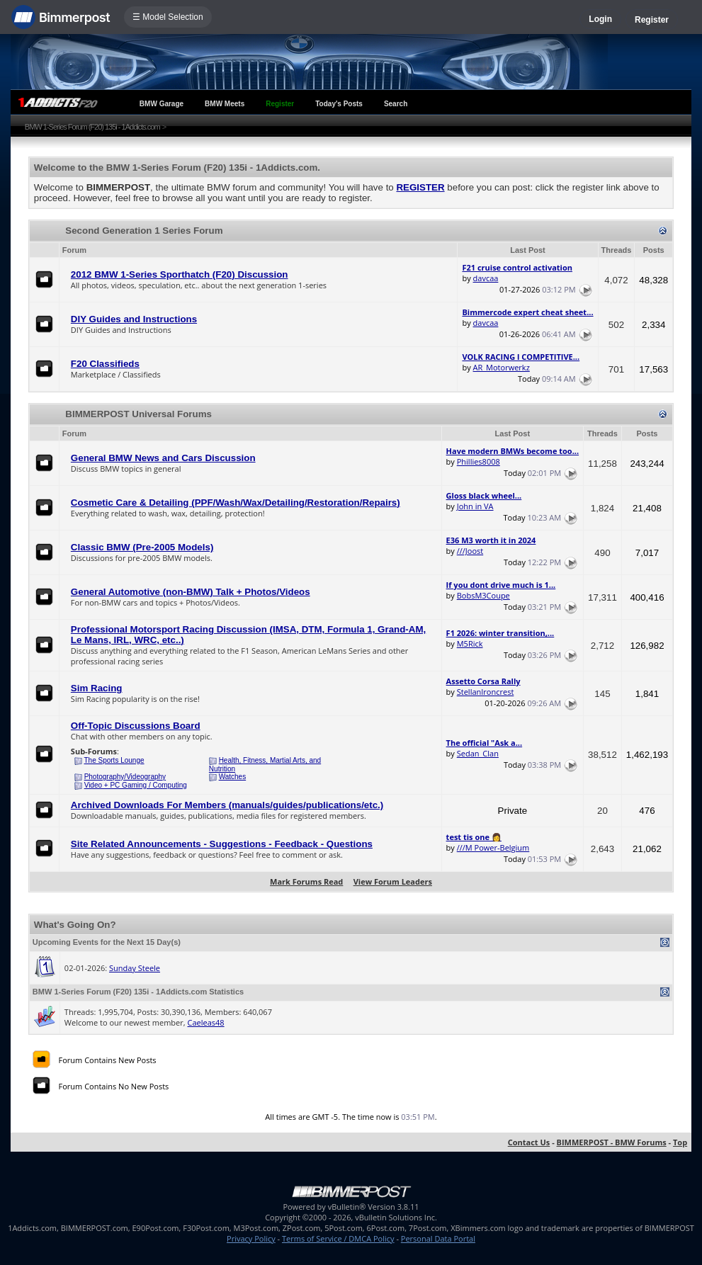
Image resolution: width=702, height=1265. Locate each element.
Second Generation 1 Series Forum (143, 230)
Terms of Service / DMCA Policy (338, 1238)
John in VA (475, 506)
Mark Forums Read (306, 881)
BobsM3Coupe (483, 595)
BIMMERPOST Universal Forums (138, 414)
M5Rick (470, 643)
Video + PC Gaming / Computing (135, 785)
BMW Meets (224, 104)
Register (652, 20)
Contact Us (529, 1142)
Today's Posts (339, 104)
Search (395, 104)
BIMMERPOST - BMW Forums (612, 1142)
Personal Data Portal (438, 1238)
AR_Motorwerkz (501, 367)
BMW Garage (161, 104)
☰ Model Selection (167, 17)
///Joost (470, 550)
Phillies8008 (478, 461)
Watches (233, 777)
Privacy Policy (251, 1238)
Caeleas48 (205, 1022)
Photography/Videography (125, 777)
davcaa (486, 278)
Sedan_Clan (478, 753)
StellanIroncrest (485, 691)
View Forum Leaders (392, 881)
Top (680, 1142)
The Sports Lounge (114, 760)
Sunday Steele (134, 968)
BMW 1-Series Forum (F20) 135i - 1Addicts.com (92, 127)
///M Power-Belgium (493, 847)
